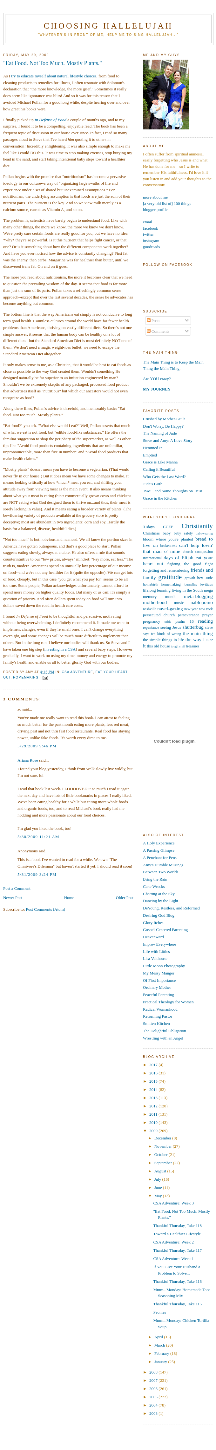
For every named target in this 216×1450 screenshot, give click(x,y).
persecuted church (159, 615)
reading (205, 621)
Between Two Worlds (161, 871)
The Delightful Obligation (164, 1030)
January (161, 1361)
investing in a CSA (60, 649)
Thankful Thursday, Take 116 (177, 1281)
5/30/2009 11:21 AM (38, 836)
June (158, 1187)
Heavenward (153, 937)
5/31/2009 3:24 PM (37, 874)
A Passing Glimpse (158, 850)
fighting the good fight (190, 563)
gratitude (170, 577)
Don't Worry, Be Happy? (163, 426)
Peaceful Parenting (158, 994)
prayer (207, 615)
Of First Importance (159, 980)
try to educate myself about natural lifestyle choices (53, 76)
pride (168, 621)
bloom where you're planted (168, 539)
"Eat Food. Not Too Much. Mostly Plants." (52, 63)
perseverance (188, 615)
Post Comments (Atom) (45, 909)
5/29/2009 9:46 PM (37, 746)
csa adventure (77, 672)
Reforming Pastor (157, 1016)
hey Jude (205, 577)
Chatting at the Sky (159, 893)
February (162, 1353)
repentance (151, 628)
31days (149, 526)
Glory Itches (153, 922)
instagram (151, 240)
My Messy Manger (158, 973)
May (158, 1195)
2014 (154, 1089)
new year (191, 609)
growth (190, 578)
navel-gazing (170, 608)
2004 (154, 1405)
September (163, 1162)
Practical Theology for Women (168, 1002)
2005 (154, 1396)
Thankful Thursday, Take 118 (177, 1225)
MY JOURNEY (157, 389)
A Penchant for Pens (160, 857)
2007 (154, 1380)
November (163, 1146)
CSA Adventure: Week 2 (173, 1242)
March (160, 1345)
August (160, 1171)
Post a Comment (16, 888)
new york (206, 609)
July (158, 1179)
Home (69, 897)
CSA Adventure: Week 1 (173, 1258)
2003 (154, 1413)
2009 (154, 1130)
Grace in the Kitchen (160, 498)
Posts (153, 320)
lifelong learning (157, 590)
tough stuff (178, 646)
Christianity (197, 525)
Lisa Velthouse (155, 958)
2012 (154, 1106)
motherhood (155, 602)
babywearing (204, 533)
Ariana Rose (27, 760)
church (188, 552)
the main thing (198, 633)
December (163, 1138)
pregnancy (151, 621)
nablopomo (202, 602)
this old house (158, 646)
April (159, 1337)
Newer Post (12, 897)
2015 (154, 1081)
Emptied (150, 455)
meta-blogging (198, 596)
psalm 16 (184, 621)
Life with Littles (156, 951)
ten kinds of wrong (166, 634)
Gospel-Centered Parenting (165, 929)
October (161, 1154)
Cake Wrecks (154, 886)
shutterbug (193, 627)
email (147, 222)
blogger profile (155, 209)
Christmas (151, 533)
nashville (149, 609)
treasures (192, 646)
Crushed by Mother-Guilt (164, 419)
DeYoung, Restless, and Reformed (171, 908)
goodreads (151, 246)
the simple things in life (163, 639)
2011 (154, 1114)
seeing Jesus (170, 627)
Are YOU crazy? (157, 378)
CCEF (168, 526)
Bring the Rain (155, 879)
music (179, 602)
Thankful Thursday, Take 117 (177, 1250)
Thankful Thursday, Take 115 (177, 1304)
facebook (150, 228)
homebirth (150, 584)
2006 (154, 1388)
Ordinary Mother (157, 987)
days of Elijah (178, 557)
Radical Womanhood (160, 1009)
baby (167, 533)
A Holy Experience (159, 843)
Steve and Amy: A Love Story (167, 440)
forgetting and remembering (166, 570)
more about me (155, 197)
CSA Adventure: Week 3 (173, 1203)
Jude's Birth (152, 484)
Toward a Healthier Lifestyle (177, 1233)
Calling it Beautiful (159, 469)
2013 (154, 1097)
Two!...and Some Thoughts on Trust (172, 491)
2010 (154, 1122)
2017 (154, 1064)
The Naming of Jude (160, 433)
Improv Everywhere (159, 944)
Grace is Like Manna (160, 462)
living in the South (187, 590)
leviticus (206, 584)
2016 (154, 1073)
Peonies (159, 1312)
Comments (158, 331)
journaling (190, 584)
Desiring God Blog (158, 915)
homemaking (25, 677)
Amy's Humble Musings (163, 865)
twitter (148, 234)
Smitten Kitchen (156, 1023)
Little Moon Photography (164, 965)
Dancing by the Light (160, 900)
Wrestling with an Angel (163, 1038)
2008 (154, 1372)
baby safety (183, 533)
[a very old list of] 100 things (167, 203)
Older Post (124, 897)
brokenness (168, 546)
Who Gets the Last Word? (164, 476)
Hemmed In (153, 447)
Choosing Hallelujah (108, 25)
